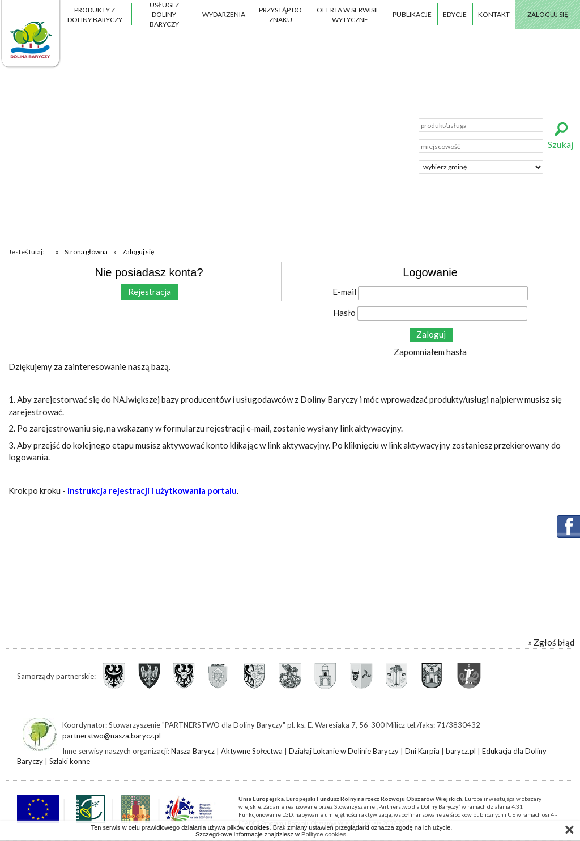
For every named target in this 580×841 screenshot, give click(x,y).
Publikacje (412, 14)
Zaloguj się (547, 14)
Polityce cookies (323, 834)
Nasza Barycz (193, 750)
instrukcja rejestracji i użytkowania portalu (152, 490)
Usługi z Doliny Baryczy (164, 14)
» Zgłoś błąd (551, 642)
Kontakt (494, 14)
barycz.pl (461, 750)
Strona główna (86, 251)
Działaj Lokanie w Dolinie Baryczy (344, 750)
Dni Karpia (422, 750)
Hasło (344, 313)
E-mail (344, 292)
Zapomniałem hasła (430, 352)
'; (481, 167)
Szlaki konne (69, 761)
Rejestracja (149, 292)
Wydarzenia (223, 14)
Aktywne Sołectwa (252, 750)
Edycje (455, 14)
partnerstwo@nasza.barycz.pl (111, 735)
